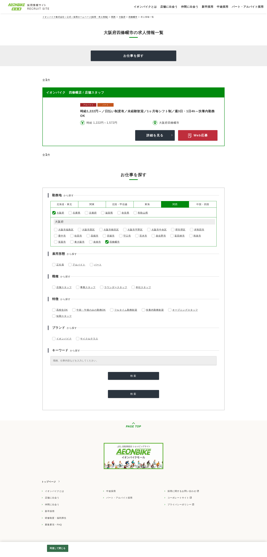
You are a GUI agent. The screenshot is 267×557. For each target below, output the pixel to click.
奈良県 (125, 212)
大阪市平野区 (135, 229)
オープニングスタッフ (185, 310)
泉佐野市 (161, 235)
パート (98, 264)
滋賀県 (109, 212)
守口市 (127, 235)
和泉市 (197, 235)
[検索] (133, 376)
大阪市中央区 (159, 229)
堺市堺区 (180, 229)
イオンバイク (64, 338)
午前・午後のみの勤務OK (91, 310)
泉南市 (97, 241)
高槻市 (94, 235)
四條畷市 (133, 17)
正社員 (60, 264)
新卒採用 (49, 511)
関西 (113, 17)
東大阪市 (79, 241)
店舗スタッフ (64, 287)
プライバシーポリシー (179, 504)
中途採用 (111, 491)
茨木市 (143, 235)
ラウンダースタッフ (115, 287)
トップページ (49, 481)
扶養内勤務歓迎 (155, 310)
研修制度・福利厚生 (55, 518)
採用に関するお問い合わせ (182, 491)
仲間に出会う (52, 504)
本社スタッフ (143, 287)
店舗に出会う (52, 497)
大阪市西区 (88, 229)
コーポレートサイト (178, 497)
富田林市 (180, 235)
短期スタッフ (64, 316)
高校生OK (62, 310)
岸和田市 (199, 229)
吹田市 (78, 235)
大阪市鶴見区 (111, 229)
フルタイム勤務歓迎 (125, 310)
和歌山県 (143, 212)
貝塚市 (111, 235)
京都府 (93, 212)
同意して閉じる (57, 548)
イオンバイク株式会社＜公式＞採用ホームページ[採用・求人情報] (75, 17)
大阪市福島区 (66, 229)
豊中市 (62, 235)
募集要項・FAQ (53, 524)
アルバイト (79, 264)
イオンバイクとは (54, 491)
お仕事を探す (133, 55)
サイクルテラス (89, 338)
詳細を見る (154, 135)
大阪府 (122, 17)
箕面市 (62, 241)
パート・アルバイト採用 (119, 497)
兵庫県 (76, 212)
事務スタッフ (88, 287)
